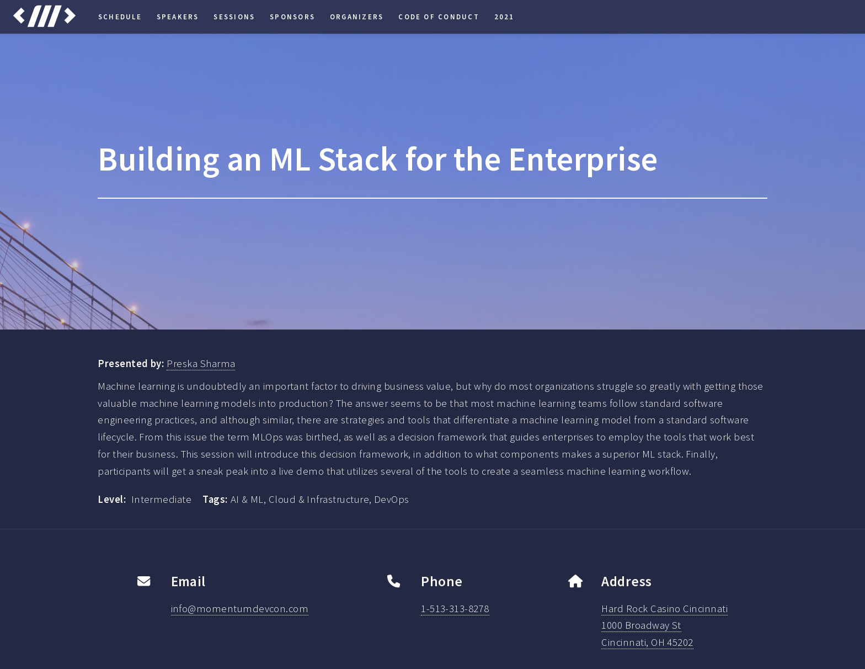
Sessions (234, 16)
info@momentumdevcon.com (240, 608)
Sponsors (292, 16)
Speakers (178, 16)
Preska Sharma (201, 363)
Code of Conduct (438, 16)
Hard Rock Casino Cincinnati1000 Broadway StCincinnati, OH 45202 (664, 625)
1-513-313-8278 (455, 608)
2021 (504, 16)
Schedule (120, 16)
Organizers (356, 16)
